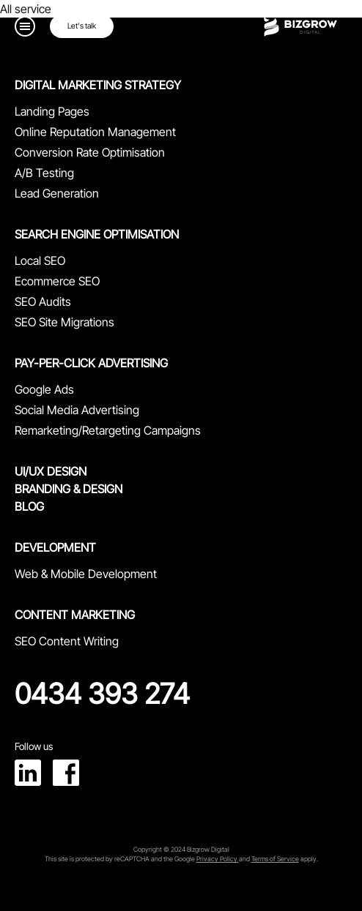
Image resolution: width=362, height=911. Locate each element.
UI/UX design (50, 471)
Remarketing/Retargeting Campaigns (108, 430)
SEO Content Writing (67, 641)
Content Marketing (75, 614)
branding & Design (68, 488)
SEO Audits (43, 301)
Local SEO (40, 260)
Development (55, 547)
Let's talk (81, 26)
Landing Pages (52, 111)
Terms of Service (275, 859)
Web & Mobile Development (86, 573)
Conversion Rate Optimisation (90, 152)
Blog (29, 506)
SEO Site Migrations (64, 322)
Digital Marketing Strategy (98, 85)
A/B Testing (44, 172)
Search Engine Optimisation (97, 234)
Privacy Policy (217, 859)
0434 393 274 (102, 694)
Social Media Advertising (77, 409)
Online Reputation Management (95, 131)
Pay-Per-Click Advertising (91, 363)
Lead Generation (57, 193)
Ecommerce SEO (57, 281)
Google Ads (44, 389)
